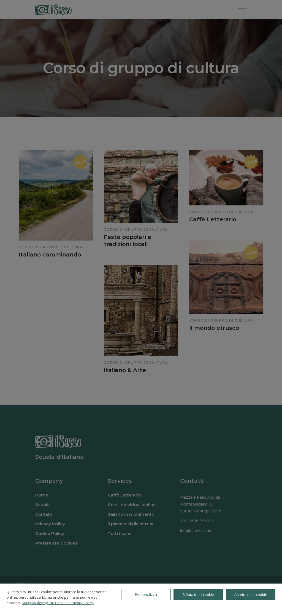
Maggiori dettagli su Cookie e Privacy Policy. (58, 602)
